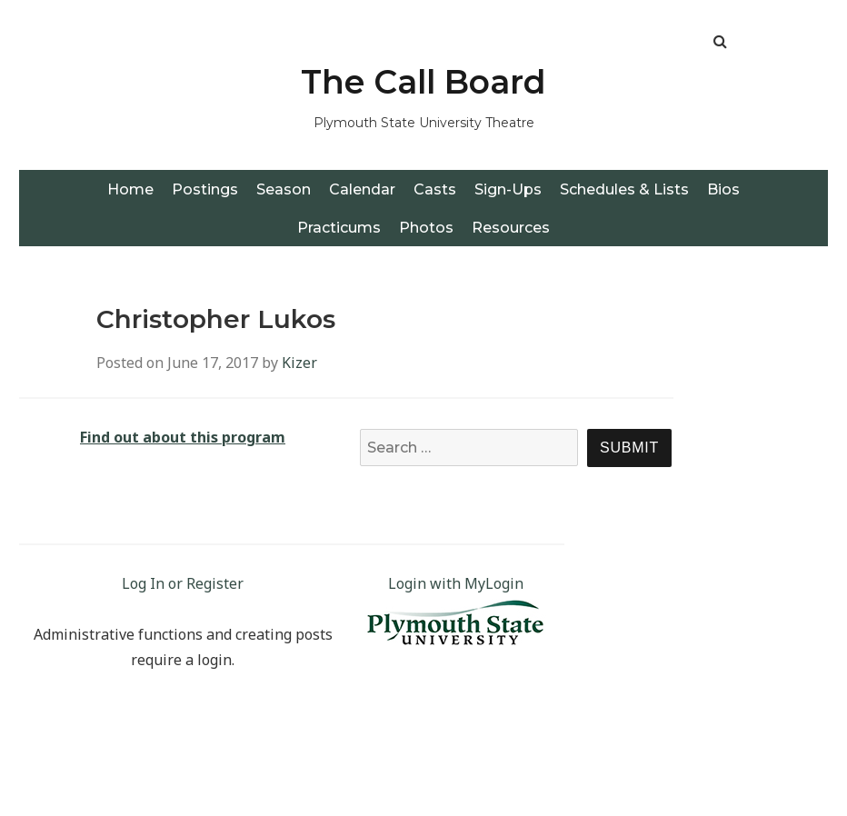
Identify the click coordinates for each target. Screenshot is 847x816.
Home (130, 189)
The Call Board (423, 82)
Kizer (299, 363)
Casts (435, 189)
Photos (426, 227)
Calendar (362, 189)
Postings (205, 189)
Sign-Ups (508, 189)
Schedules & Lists (624, 189)
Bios (723, 189)
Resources (511, 227)
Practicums (339, 227)
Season (283, 189)
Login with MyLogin (455, 583)
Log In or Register (183, 583)
